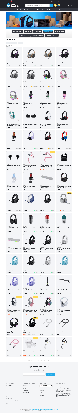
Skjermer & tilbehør (51, 35)
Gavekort (8, 403)
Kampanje (9, 9)
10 (44, 360)
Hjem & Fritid (45, 9)
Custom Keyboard (24, 35)
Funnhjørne (51, 9)
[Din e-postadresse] (34, 374)
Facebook (41, 392)
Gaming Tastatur (59, 31)
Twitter (40, 393)
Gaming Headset (26, 392)
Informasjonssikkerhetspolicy (12, 400)
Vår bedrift (32, 409)
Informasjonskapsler (48, 409)
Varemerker (58, 9)
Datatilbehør (20, 9)
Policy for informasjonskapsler (12, 394)
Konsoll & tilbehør (38, 35)
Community (60, 1)
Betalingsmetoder (10, 398)
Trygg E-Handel (9, 401)
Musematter (38, 31)
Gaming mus (28, 31)
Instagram (41, 395)
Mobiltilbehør (38, 9)
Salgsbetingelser (9, 388)
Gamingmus (25, 385)
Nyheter (14, 9)
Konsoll (26, 9)
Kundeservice (9, 385)
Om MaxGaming (9, 396)
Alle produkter (17, 31)
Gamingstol (31, 9)
